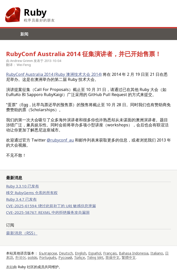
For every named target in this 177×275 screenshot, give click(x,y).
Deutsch (66, 253)
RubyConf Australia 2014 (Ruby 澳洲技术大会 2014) (54, 74)
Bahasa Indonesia (133, 253)
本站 (9, 266)
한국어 (20, 257)
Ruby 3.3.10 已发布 (22, 186)
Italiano (156, 253)
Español (94, 253)
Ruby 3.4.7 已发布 (21, 199)
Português (47, 257)
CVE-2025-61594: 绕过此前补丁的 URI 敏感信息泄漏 (51, 205)
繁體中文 (129, 257)
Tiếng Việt (95, 257)
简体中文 (112, 257)
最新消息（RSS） (21, 233)
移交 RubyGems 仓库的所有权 (32, 192)
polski (32, 257)
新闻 (24, 34)
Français (110, 253)
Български (48, 253)
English (80, 253)
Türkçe (79, 257)
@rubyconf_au (60, 140)
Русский (65, 257)
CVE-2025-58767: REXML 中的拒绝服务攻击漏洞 (48, 212)
